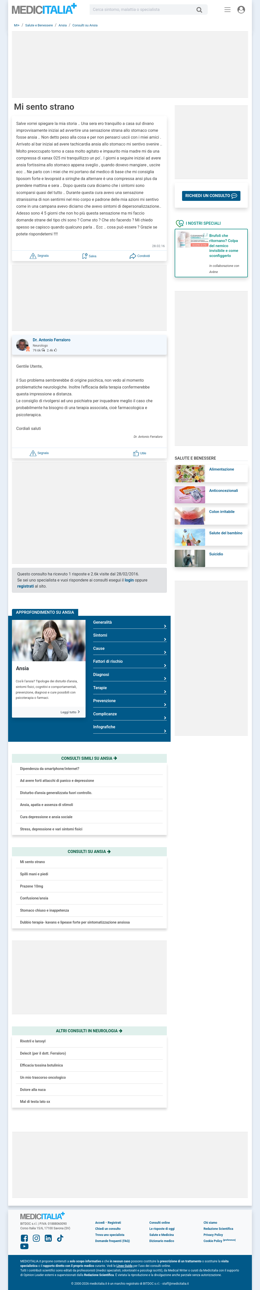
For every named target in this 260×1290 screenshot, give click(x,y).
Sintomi (130, 637)
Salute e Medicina (161, 1235)
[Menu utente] (241, 9)
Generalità (130, 624)
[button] (39, 255)
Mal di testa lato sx (35, 1102)
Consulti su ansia (89, 851)
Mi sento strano (32, 862)
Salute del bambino (225, 533)
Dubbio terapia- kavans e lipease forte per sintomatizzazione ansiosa (75, 922)
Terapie (130, 689)
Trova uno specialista (109, 1235)
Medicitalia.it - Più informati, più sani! (44, 10)
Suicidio (216, 554)
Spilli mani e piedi (34, 874)
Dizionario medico (161, 1241)
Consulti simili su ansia (89, 758)
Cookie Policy (213, 1241)
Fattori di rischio (130, 663)
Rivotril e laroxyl (32, 1041)
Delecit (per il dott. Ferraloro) (43, 1053)
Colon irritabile (222, 511)
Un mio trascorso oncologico (43, 1077)
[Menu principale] (227, 9)
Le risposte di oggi (161, 1229)
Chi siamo (210, 1222)
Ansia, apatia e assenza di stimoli (46, 805)
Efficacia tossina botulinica (41, 1065)
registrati (25, 586)
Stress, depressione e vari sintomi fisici (51, 829)
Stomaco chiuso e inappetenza (44, 910)
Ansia (22, 668)
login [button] (129, 580)
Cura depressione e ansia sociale (46, 817)
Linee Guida (125, 1266)
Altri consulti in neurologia (89, 1030)
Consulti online (159, 1222)
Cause (130, 650)
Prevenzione (130, 702)
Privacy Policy (213, 1235)
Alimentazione (221, 469)
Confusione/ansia (34, 898)
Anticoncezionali (223, 490)
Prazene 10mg (31, 886)
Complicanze (130, 716)
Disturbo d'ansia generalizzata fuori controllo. (56, 793)
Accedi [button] (100, 1222)
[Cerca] (201, 9)
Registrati (114, 1222)
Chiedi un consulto (108, 1229)
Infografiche (130, 728)
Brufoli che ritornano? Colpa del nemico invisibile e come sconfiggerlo (223, 245)
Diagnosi (130, 676)
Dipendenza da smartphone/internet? (49, 769)
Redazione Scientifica (218, 1229)
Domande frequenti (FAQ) (112, 1241)
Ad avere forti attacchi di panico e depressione (57, 781)
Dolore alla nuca (33, 1090)
